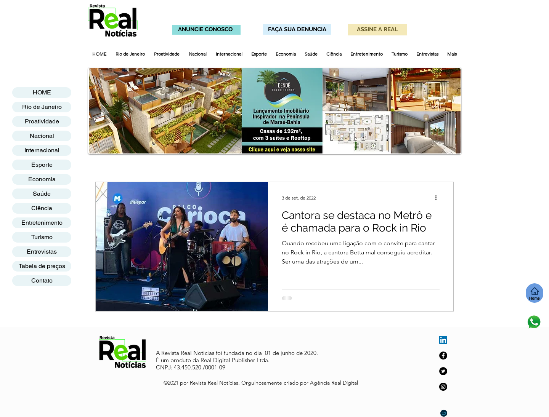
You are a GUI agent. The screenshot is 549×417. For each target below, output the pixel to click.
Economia (42, 179)
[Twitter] (443, 371)
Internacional (41, 150)
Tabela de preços (42, 266)
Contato (42, 280)
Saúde (42, 193)
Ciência (41, 208)
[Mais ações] (438, 197)
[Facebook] (443, 355)
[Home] (534, 293)
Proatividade (42, 121)
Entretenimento (42, 222)
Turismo (42, 237)
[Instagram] (443, 387)
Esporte (42, 164)
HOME (42, 92)
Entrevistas (42, 251)
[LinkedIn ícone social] (443, 340)
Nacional (42, 135)
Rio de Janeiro (42, 106)
